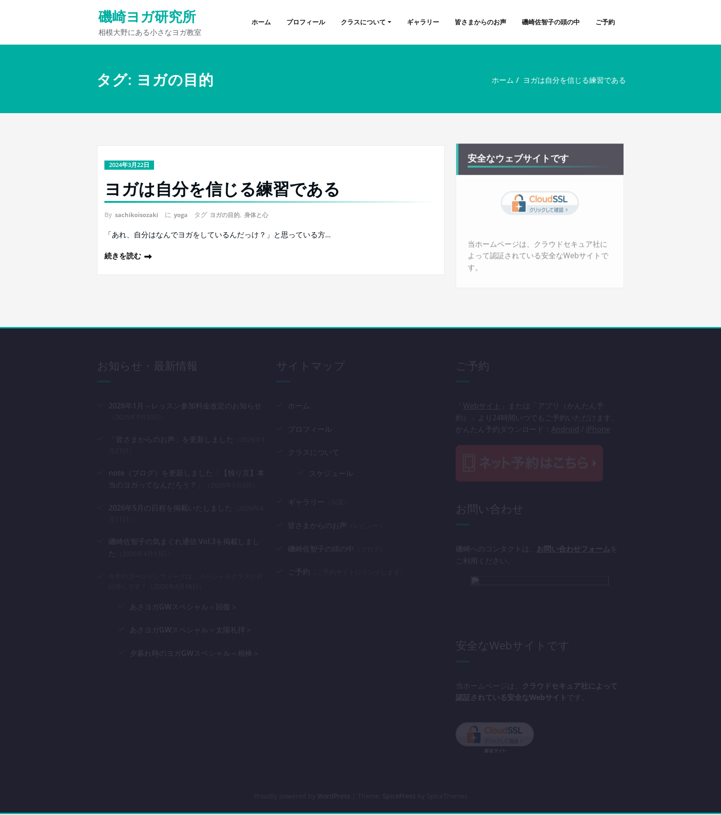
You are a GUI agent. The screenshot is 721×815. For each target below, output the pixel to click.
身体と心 (264, 214)
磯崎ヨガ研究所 (147, 16)
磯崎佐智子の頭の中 (551, 21)
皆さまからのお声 (480, 21)
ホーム (261, 21)
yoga (184, 214)
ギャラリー (423, 21)
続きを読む (122, 255)
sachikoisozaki (138, 214)
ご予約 (605, 21)
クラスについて (363, 21)
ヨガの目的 (230, 214)
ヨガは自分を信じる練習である (560, 80)
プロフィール (305, 21)
